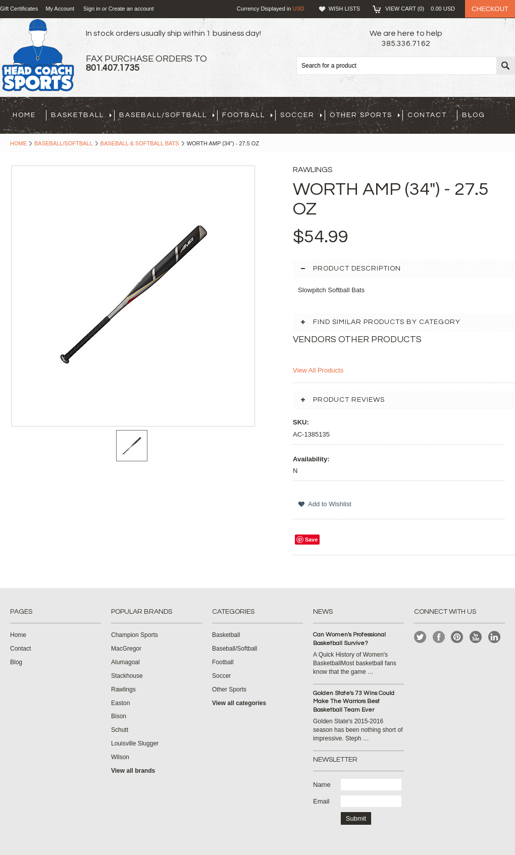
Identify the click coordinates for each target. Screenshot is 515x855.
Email (321, 801)
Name (322, 784)
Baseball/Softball (167, 115)
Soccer (301, 115)
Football (247, 115)
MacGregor (126, 648)
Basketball (81, 115)
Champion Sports (134, 634)
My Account (59, 9)
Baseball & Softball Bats (139, 143)
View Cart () (420, 9)
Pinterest (457, 637)
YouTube (476, 637)
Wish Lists (344, 9)
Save (311, 540)
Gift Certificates (19, 9)
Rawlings (123, 689)
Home (18, 143)
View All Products (318, 370)
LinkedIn (494, 637)
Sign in (91, 9)
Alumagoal (125, 662)
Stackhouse (127, 675)
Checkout (490, 9)
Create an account (131, 9)
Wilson (120, 757)
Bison (118, 716)
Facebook (439, 637)
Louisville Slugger (135, 743)
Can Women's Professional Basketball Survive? (349, 639)
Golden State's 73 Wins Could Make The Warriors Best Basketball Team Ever (353, 702)
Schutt (119, 729)
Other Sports (365, 115)
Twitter (420, 637)
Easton (120, 703)
